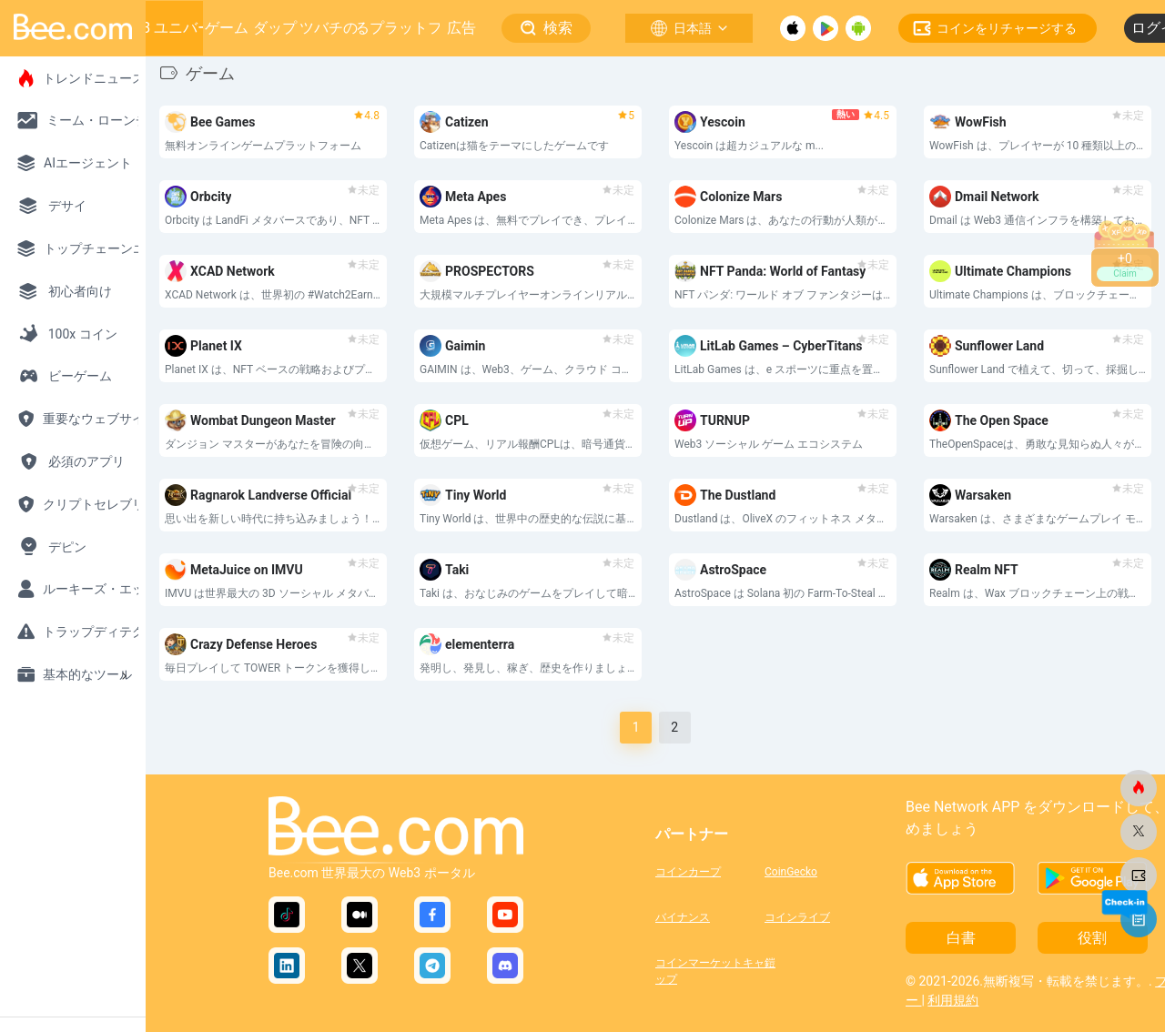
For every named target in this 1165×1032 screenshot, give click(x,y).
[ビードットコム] (1138, 788)
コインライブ (797, 917)
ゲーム (226, 27)
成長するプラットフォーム (398, 27)
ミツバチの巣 (328, 27)
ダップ (275, 27)
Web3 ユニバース (170, 27)
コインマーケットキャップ (710, 969)
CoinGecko (791, 871)
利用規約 (952, 1000)
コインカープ (688, 871)
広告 (461, 27)
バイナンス (682, 917)
